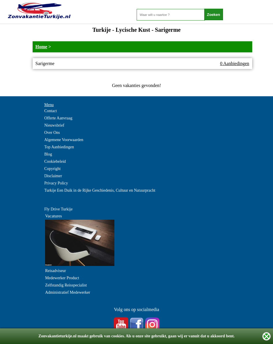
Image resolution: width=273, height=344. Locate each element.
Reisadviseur (55, 271)
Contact (50, 111)
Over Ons (52, 132)
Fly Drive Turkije (58, 209)
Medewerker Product (62, 278)
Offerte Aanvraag (58, 118)
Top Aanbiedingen (59, 147)
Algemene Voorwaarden (63, 140)
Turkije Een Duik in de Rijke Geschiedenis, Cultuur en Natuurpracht (99, 190)
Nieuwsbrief (54, 125)
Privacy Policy (56, 183)
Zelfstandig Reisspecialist (66, 285)
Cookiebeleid (55, 161)
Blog (48, 154)
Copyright (52, 169)
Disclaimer (53, 176)
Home (41, 46)
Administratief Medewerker (67, 292)
